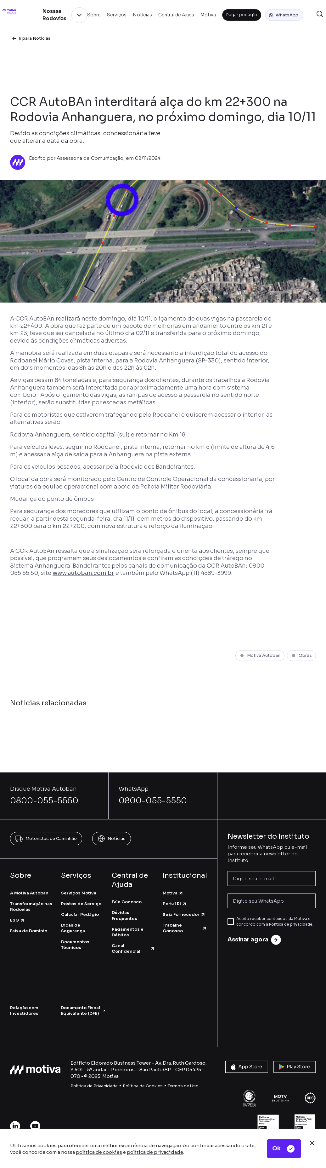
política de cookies (99, 1152)
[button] (284, 15)
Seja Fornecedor (184, 914)
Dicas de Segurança (73, 928)
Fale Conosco (127, 902)
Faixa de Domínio (28, 931)
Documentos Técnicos (75, 944)
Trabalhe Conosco (185, 928)
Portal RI (175, 903)
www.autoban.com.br (83, 573)
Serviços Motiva (78, 893)
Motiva (173, 893)
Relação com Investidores (24, 1010)
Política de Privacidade (94, 1086)
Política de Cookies (143, 1086)
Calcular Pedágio (80, 914)
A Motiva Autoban (29, 893)
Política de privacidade (290, 924)
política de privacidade (155, 1152)
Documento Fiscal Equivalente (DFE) (83, 1010)
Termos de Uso (183, 1086)
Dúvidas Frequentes (124, 915)
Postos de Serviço (81, 903)
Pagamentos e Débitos (127, 932)
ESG (17, 920)
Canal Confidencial (133, 948)
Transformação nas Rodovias (31, 906)
